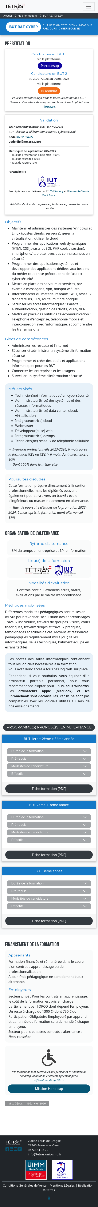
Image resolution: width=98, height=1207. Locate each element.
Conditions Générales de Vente (25, 1185)
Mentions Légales (62, 1185)
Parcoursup (50, 65)
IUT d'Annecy (55, 191)
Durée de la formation (27, 751)
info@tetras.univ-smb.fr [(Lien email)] (45, 1154)
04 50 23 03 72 (38, 1150)
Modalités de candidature (29, 766)
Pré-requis (18, 758)
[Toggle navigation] (89, 6)
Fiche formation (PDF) (49, 788)
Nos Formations (28, 15)
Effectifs (17, 774)
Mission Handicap (49, 1088)
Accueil (7, 15)
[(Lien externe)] (7, 1149)
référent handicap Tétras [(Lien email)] (48, 1080)
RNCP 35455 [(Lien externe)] (24, 137)
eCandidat (49, 91)
